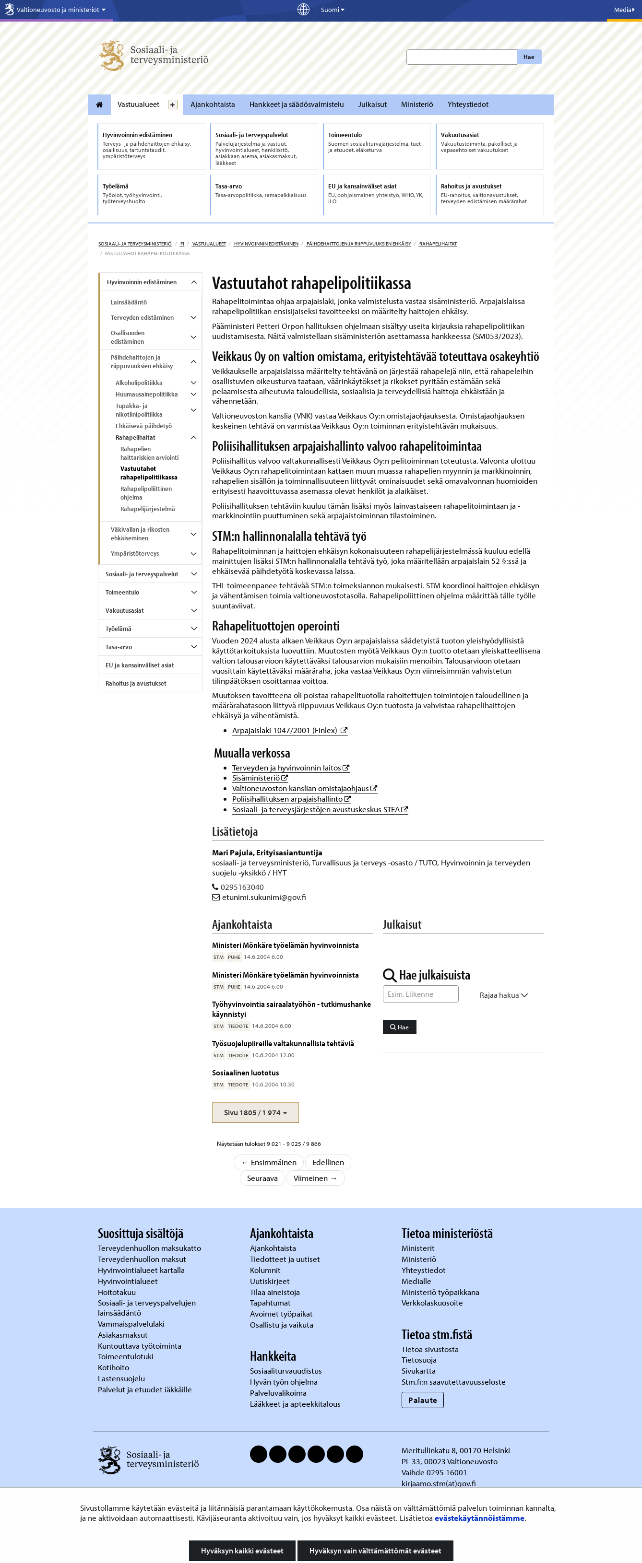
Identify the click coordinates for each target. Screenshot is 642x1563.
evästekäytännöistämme (479, 1518)
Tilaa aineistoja (275, 1292)
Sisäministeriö (260, 777)
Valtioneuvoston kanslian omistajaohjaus (305, 788)
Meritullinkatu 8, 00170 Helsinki (456, 1450)
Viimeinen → (316, 1178)
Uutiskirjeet (271, 1281)
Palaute (423, 1400)
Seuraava (262, 1178)
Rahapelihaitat (437, 243)
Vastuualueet (138, 104)
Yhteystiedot (468, 104)
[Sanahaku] (421, 994)
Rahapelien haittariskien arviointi (149, 453)
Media (624, 9)
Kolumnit (266, 1270)
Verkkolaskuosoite (433, 1302)
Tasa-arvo (119, 646)
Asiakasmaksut (123, 1335)
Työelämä (118, 628)
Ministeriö (417, 104)
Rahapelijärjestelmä (147, 508)
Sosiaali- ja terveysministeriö (135, 243)
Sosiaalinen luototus (245, 1072)
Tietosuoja (419, 1359)
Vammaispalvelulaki (132, 1323)
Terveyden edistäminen (142, 317)
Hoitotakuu (118, 1292)
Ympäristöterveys (135, 553)
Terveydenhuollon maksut (143, 1259)
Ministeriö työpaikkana (441, 1292)
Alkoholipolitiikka (139, 382)
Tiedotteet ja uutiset (286, 1259)
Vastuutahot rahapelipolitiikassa (149, 472)
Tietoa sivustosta (430, 1349)
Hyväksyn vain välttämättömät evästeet (375, 1550)
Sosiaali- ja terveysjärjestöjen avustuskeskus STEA (320, 809)
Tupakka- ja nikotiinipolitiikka (139, 410)
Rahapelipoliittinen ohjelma (146, 493)
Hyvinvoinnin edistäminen (265, 243)
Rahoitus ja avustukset (136, 683)
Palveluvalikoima (278, 1393)
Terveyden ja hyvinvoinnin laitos (291, 767)
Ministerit (419, 1248)
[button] (255, 1112)
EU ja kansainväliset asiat (140, 665)
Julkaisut (372, 104)
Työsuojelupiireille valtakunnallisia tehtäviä (283, 1043)
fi (181, 243)
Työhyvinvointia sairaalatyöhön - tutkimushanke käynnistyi (291, 1008)
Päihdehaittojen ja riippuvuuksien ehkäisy (358, 243)
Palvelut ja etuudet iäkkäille (145, 1389)
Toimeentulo (122, 592)
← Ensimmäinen (269, 1162)
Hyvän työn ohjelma (284, 1381)
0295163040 (242, 887)
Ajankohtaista (212, 104)
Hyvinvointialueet (129, 1281)
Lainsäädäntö (129, 302)
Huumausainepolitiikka (147, 394)
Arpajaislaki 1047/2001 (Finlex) (290, 730)
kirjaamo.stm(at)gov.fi (439, 1483)
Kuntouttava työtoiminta (139, 1346)
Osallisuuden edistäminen (127, 337)
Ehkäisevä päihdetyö (144, 425)
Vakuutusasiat (125, 610)
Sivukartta (419, 1370)
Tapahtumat (270, 1302)
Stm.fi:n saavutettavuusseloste (454, 1381)
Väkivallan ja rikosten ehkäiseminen (140, 533)
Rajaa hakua (504, 995)
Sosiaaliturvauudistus (286, 1370)
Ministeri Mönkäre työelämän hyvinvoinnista (285, 945)
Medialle (417, 1281)
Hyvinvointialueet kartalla (142, 1270)
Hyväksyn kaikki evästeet (242, 1550)
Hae (529, 56)
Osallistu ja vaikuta (281, 1324)
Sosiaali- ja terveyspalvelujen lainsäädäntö (147, 1307)
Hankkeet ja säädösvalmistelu (297, 104)
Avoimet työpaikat (281, 1313)
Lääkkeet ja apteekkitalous (295, 1404)
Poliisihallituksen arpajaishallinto (291, 798)
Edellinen (328, 1162)
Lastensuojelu (122, 1378)
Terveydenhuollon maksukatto (150, 1248)
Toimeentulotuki (126, 1356)
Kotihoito (113, 1367)
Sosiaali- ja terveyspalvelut (142, 574)
